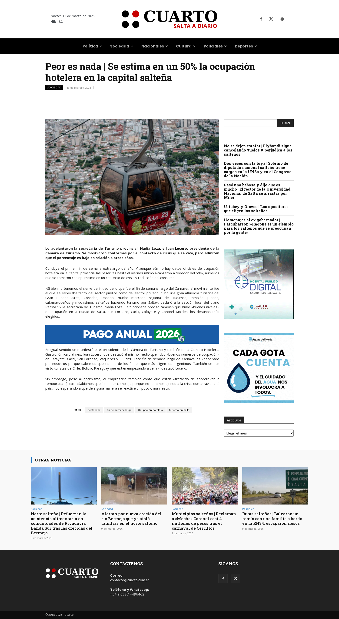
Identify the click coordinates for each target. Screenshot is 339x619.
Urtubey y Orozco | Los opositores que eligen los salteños (256, 208)
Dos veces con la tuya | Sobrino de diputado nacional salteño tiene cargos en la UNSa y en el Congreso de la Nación (258, 169)
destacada (94, 410)
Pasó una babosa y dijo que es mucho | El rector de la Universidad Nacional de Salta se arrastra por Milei (257, 191)
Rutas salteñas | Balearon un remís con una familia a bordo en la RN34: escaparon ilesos (272, 518)
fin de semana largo (119, 410)
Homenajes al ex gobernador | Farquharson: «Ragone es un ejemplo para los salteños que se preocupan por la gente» (259, 226)
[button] (282, 19)
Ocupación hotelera (150, 410)
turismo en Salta (179, 410)
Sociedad (54, 87)
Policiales (248, 509)
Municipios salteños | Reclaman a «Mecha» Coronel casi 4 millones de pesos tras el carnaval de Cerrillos (204, 521)
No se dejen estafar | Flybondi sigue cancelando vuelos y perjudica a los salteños (258, 150)
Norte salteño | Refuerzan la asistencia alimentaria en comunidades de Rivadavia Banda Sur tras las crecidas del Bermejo (62, 523)
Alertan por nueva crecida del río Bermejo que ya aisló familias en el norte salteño (131, 518)
